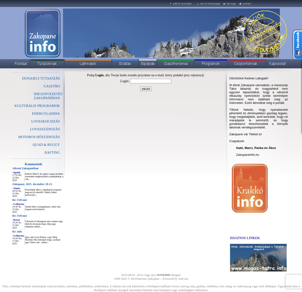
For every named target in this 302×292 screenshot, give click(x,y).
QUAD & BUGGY (46, 145)
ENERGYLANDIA (46, 113)
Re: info (17, 231)
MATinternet (139, 278)
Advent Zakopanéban (25, 168)
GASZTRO (52, 86)
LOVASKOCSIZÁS (45, 121)
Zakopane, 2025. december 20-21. (32, 184)
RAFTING (52, 152)
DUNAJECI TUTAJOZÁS (41, 78)
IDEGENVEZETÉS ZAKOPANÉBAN (48, 96)
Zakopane (153, 278)
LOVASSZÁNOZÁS (45, 129)
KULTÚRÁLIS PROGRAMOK (37, 106)
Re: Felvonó (19, 200)
